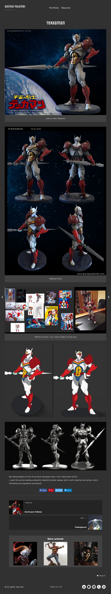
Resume (65, 7)
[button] (101, 576)
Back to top (56, 587)
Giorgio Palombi (15, 6)
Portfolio (54, 7)
